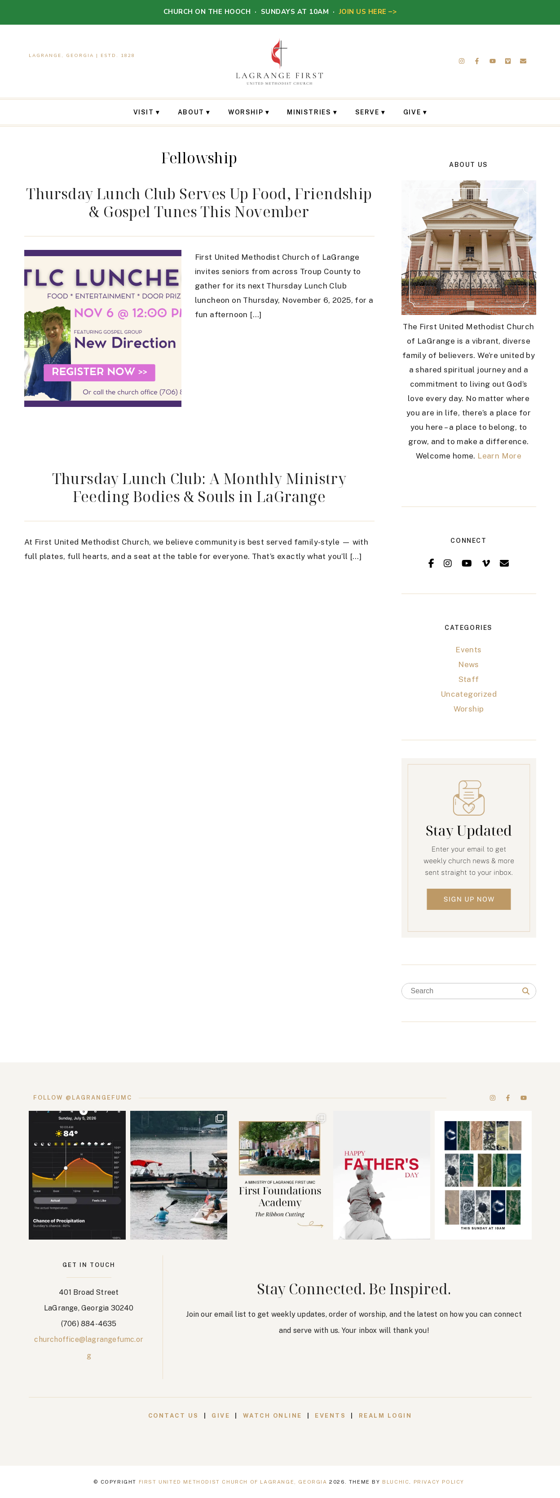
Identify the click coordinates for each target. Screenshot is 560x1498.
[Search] (526, 991)
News (468, 664)
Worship (245, 112)
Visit (143, 112)
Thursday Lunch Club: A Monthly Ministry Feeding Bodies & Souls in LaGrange (199, 487)
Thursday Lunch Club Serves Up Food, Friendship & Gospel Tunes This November (199, 202)
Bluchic (395, 1482)
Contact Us (173, 1415)
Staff (469, 679)
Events (468, 649)
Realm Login (385, 1415)
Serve (367, 112)
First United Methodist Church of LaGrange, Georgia (233, 1482)
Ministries (309, 112)
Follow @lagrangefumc (82, 1097)
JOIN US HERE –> (368, 11)
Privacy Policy (439, 1482)
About (191, 112)
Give (412, 112)
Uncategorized (469, 694)
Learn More (499, 455)
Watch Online (272, 1415)
